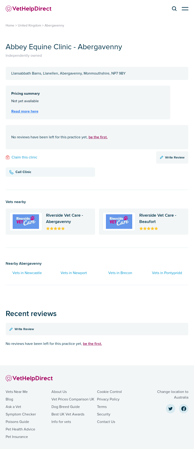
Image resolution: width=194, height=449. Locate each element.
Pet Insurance (17, 436)
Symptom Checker (21, 414)
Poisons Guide (17, 421)
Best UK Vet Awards (67, 414)
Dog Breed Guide (65, 406)
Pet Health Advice (20, 429)
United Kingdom (29, 25)
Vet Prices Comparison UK (72, 399)
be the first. (98, 137)
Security (103, 414)
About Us (59, 391)
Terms (102, 406)
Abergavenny (54, 25)
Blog (9, 399)
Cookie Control (109, 391)
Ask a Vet (13, 406)
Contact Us (106, 421)
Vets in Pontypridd (167, 273)
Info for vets (61, 421)
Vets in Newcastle (27, 273)
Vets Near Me (17, 391)
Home (10, 25)
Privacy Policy (108, 399)
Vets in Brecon (120, 273)
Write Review (172, 157)
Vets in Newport (74, 273)
